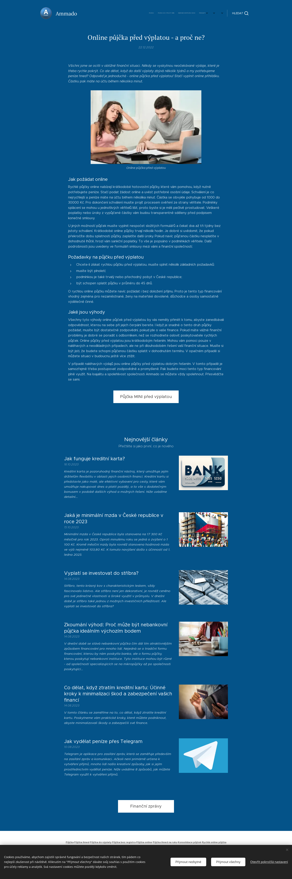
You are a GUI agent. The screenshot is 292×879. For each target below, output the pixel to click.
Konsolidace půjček (189, 842)
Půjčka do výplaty (101, 842)
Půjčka (70, 842)
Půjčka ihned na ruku (165, 842)
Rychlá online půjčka (214, 842)
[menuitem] (166, 13)
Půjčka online (144, 842)
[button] (240, 13)
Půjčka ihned (81, 842)
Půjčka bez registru (124, 842)
